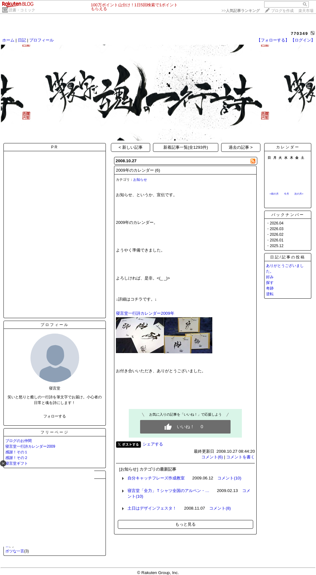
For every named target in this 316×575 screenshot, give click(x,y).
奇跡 (270, 288)
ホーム (8, 40)
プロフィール (41, 40)
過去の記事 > (241, 147)
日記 (22, 40)
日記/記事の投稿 (287, 257)
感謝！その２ (16, 458)
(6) (157, 170)
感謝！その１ (16, 452)
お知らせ (140, 179)
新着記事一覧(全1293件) (185, 147)
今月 (286, 193)
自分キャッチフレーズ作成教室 (156, 478)
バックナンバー (287, 215)
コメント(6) (212, 457)
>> (240, 10)
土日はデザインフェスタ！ (152, 508)
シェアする (153, 444)
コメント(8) (220, 508)
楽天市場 (305, 10)
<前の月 (274, 193)
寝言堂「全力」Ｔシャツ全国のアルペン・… (168, 490)
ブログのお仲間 (18, 441)
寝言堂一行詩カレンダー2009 (30, 446)
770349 (299, 33)
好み (270, 277)
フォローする (54, 416)
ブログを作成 (282, 10)
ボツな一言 (14, 551)
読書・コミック (22, 10)
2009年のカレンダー (135, 170)
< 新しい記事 (131, 147)
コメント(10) (229, 478)
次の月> (298, 193)
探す (270, 282)
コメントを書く (240, 457)
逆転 (270, 294)
